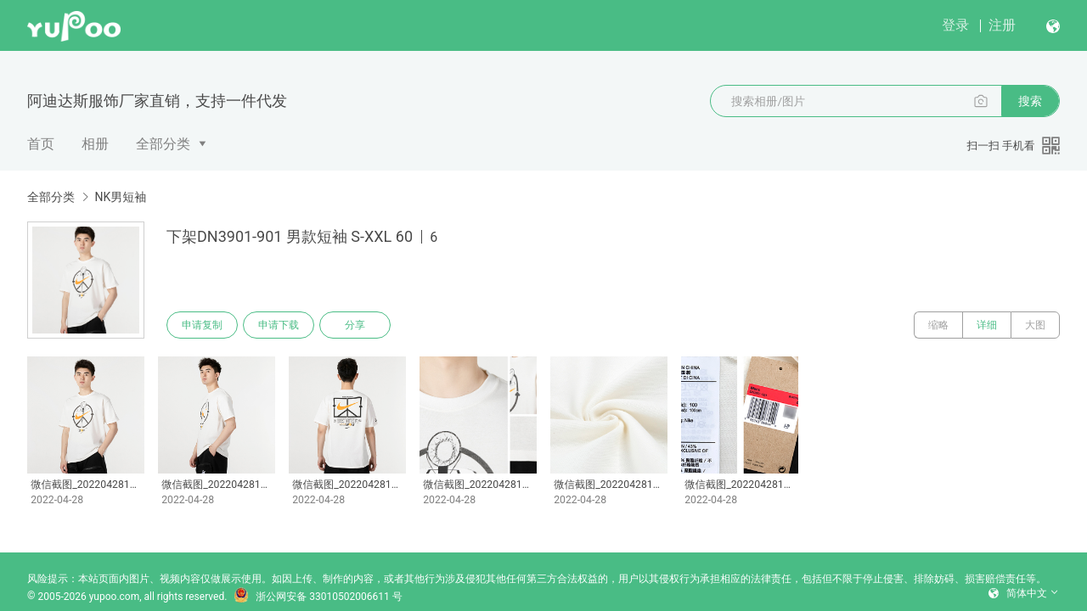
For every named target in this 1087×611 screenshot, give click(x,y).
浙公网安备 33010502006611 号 (318, 597)
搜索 (1030, 101)
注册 (1002, 25)
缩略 (938, 325)
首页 (40, 144)
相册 (95, 144)
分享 (355, 325)
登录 (955, 25)
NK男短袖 (120, 197)
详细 (987, 325)
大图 (1035, 325)
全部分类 (163, 144)
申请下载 (278, 325)
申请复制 (202, 325)
